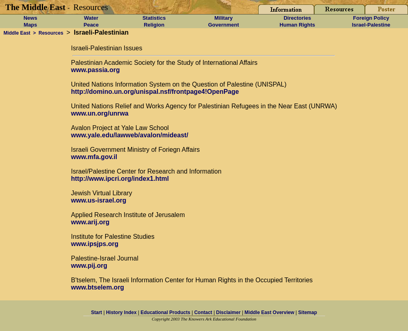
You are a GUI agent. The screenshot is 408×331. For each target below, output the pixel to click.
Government (223, 25)
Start (96, 312)
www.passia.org (95, 69)
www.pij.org (89, 265)
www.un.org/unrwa (99, 113)
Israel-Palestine (371, 25)
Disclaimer (228, 312)
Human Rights (297, 25)
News (30, 18)
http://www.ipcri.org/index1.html (120, 178)
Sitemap (307, 312)
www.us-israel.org (98, 200)
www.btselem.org (97, 287)
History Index (121, 312)
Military (223, 18)
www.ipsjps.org (94, 243)
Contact (203, 312)
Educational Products (165, 312)
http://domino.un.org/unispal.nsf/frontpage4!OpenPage (155, 91)
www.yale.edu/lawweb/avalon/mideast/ (129, 135)
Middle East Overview (269, 312)
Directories (297, 18)
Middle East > (18, 33)
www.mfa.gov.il (94, 156)
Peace (91, 25)
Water (91, 18)
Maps (30, 25)
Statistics (154, 18)
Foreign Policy (371, 18)
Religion (154, 25)
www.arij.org (90, 222)
